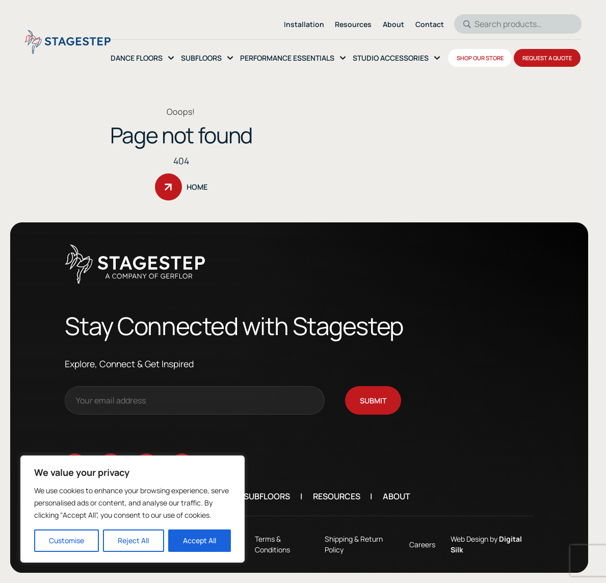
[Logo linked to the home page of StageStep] (67, 42)
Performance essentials (287, 58)
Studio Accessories (391, 58)
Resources (343, 496)
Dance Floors (137, 58)
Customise (66, 540)
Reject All (133, 540)
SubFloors (201, 58)
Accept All (199, 540)
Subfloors (274, 496)
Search (463, 24)
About (403, 496)
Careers (418, 544)
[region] (132, 509)
